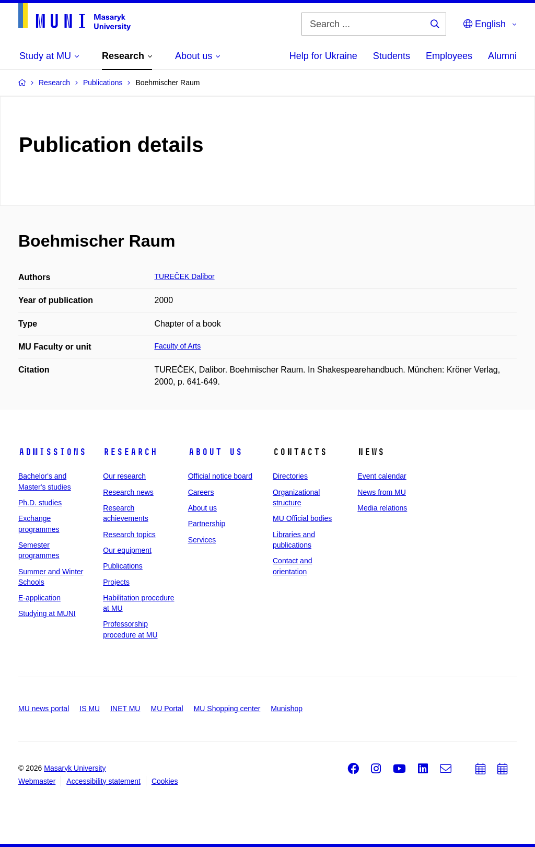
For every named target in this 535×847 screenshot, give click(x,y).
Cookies (165, 781)
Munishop (287, 708)
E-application (39, 598)
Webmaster (36, 781)
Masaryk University (75, 768)
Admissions (52, 452)
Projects (116, 582)
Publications (123, 566)
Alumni (502, 56)
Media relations (382, 508)
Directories (290, 476)
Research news (128, 492)
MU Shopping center (227, 708)
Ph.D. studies (40, 502)
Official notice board (220, 476)
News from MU (381, 492)
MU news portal (43, 708)
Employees (449, 56)
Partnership (207, 523)
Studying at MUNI (47, 613)
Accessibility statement (103, 781)
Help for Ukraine (323, 56)
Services (202, 540)
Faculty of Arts (178, 346)
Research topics (129, 534)
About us (215, 452)
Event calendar (381, 476)
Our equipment (127, 550)
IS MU (89, 708)
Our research (124, 476)
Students (391, 56)
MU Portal (166, 708)
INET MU (125, 708)
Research (130, 452)
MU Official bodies (302, 518)
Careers (201, 492)
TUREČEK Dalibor (185, 276)
